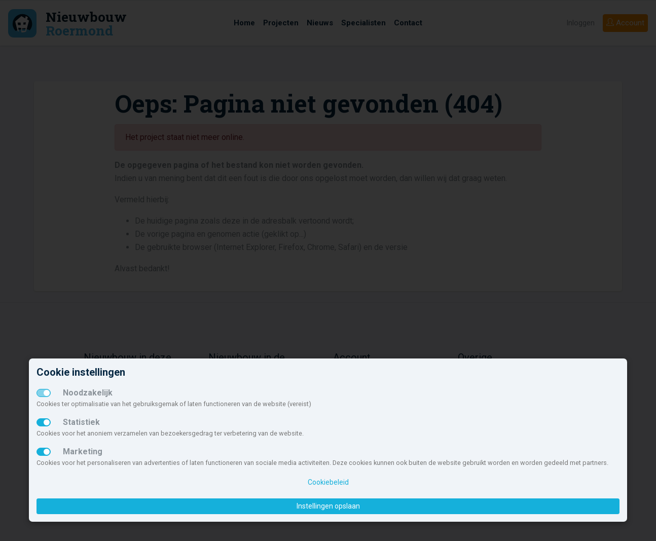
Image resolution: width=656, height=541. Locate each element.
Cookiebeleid (328, 482)
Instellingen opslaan (328, 506)
